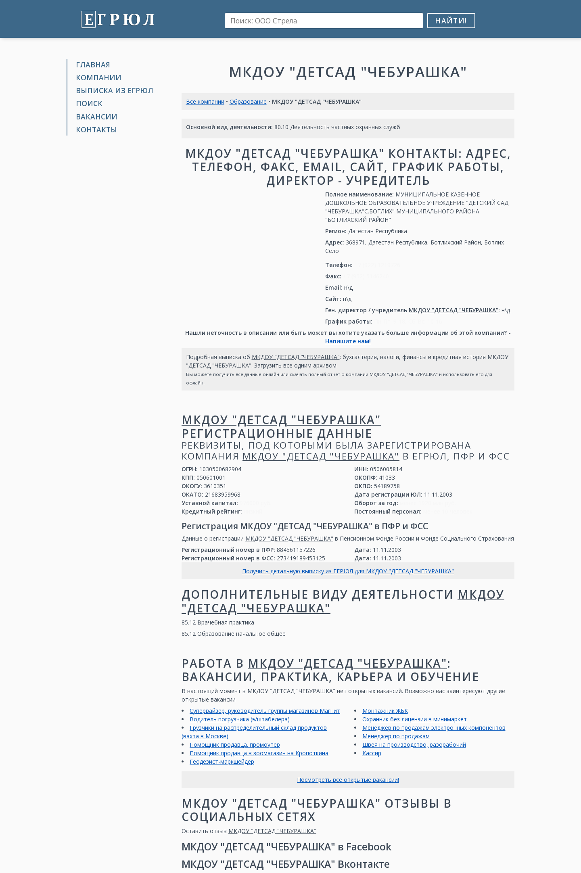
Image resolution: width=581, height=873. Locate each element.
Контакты (96, 129)
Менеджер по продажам (396, 736)
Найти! (451, 20)
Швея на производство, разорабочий (414, 744)
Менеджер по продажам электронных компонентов (434, 727)
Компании (98, 77)
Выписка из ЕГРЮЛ (114, 90)
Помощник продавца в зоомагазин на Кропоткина (259, 753)
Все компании (205, 101)
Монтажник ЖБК (385, 710)
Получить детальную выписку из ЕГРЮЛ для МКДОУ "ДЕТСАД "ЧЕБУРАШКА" (348, 571)
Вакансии (96, 116)
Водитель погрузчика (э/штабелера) (240, 719)
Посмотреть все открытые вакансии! (348, 779)
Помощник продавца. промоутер (235, 744)
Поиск (89, 103)
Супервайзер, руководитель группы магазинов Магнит (265, 710)
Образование (248, 101)
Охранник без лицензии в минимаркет (414, 719)
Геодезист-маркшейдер (222, 761)
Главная (93, 64)
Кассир (371, 753)
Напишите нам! (348, 341)
